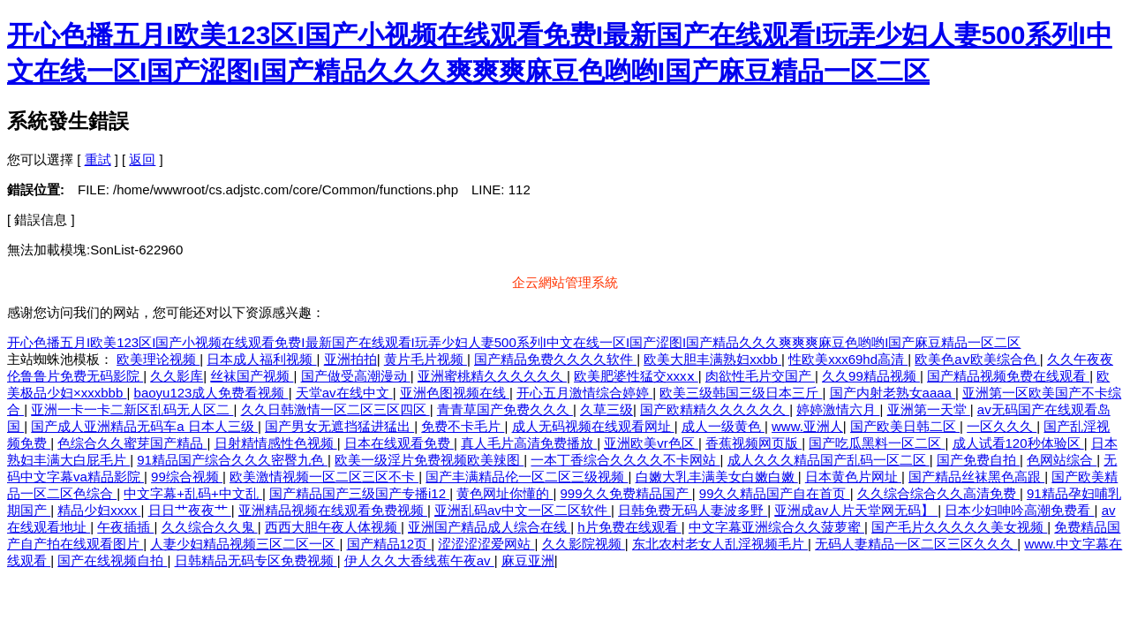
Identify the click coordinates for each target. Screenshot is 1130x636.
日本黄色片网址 (853, 476)
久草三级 (606, 409)
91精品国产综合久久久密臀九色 (232, 459)
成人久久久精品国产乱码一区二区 (828, 459)
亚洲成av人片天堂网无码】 (856, 510)
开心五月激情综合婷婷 (584, 392)
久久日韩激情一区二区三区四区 (335, 409)
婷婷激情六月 (837, 409)
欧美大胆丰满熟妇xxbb (712, 359)
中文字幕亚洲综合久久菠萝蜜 (776, 526)
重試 (98, 159)
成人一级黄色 (723, 426)
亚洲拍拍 (350, 359)
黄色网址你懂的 (504, 493)
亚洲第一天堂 (928, 409)
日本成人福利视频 (261, 359)
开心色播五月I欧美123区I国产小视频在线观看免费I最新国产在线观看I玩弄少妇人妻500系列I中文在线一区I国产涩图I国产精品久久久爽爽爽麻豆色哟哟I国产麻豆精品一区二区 (514, 342)
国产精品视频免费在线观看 (1008, 375)
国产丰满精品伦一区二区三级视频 (527, 476)
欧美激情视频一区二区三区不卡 (324, 476)
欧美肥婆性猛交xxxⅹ (636, 375)
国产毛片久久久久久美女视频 (959, 526)
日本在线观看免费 (399, 442)
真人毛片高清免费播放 (529, 442)
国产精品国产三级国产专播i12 (359, 493)
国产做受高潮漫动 (356, 375)
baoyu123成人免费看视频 (211, 392)
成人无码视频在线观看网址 (593, 426)
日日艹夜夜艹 (189, 510)
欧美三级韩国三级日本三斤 (740, 392)
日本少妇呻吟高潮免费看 (1019, 510)
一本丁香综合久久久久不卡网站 (625, 459)
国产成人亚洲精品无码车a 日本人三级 (144, 426)
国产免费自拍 (978, 459)
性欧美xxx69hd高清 (848, 359)
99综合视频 (186, 476)
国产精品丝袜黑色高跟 (976, 476)
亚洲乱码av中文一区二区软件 (522, 510)
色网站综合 (1061, 459)
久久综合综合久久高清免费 (938, 493)
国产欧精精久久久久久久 (714, 409)
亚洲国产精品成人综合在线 (489, 526)
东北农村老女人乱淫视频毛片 (720, 543)
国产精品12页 (389, 543)
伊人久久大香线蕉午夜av (419, 560)
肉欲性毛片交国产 (760, 375)
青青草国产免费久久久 (505, 409)
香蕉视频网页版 (753, 442)
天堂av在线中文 (344, 392)
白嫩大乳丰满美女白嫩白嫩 (717, 476)
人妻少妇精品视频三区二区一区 (244, 543)
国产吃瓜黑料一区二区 (877, 442)
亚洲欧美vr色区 (651, 442)
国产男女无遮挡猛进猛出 (339, 426)
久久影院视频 (583, 543)
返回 (142, 159)
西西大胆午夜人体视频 (333, 526)
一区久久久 (1001, 426)
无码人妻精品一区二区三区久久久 (916, 543)
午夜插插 (125, 526)
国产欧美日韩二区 (905, 426)
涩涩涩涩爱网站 (486, 543)
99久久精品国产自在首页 (774, 493)
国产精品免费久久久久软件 (555, 359)
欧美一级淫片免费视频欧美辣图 (429, 459)
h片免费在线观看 (629, 526)
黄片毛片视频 (425, 359)
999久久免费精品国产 (626, 493)
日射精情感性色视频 (276, 442)
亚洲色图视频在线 (454, 392)
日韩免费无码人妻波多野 (692, 510)
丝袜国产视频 (251, 375)
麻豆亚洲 (527, 560)
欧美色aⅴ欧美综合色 (977, 359)
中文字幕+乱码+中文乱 (193, 493)
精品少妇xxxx (98, 510)
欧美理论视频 (158, 359)
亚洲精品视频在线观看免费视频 (332, 510)
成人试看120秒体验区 (1018, 442)
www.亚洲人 (807, 426)
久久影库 (176, 375)
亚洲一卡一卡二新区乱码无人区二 (132, 409)
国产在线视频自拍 (112, 560)
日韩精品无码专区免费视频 (256, 560)
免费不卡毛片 (462, 426)
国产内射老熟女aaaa (893, 392)
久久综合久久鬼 (210, 526)
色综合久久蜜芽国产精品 (132, 442)
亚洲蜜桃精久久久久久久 (492, 375)
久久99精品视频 (871, 375)
